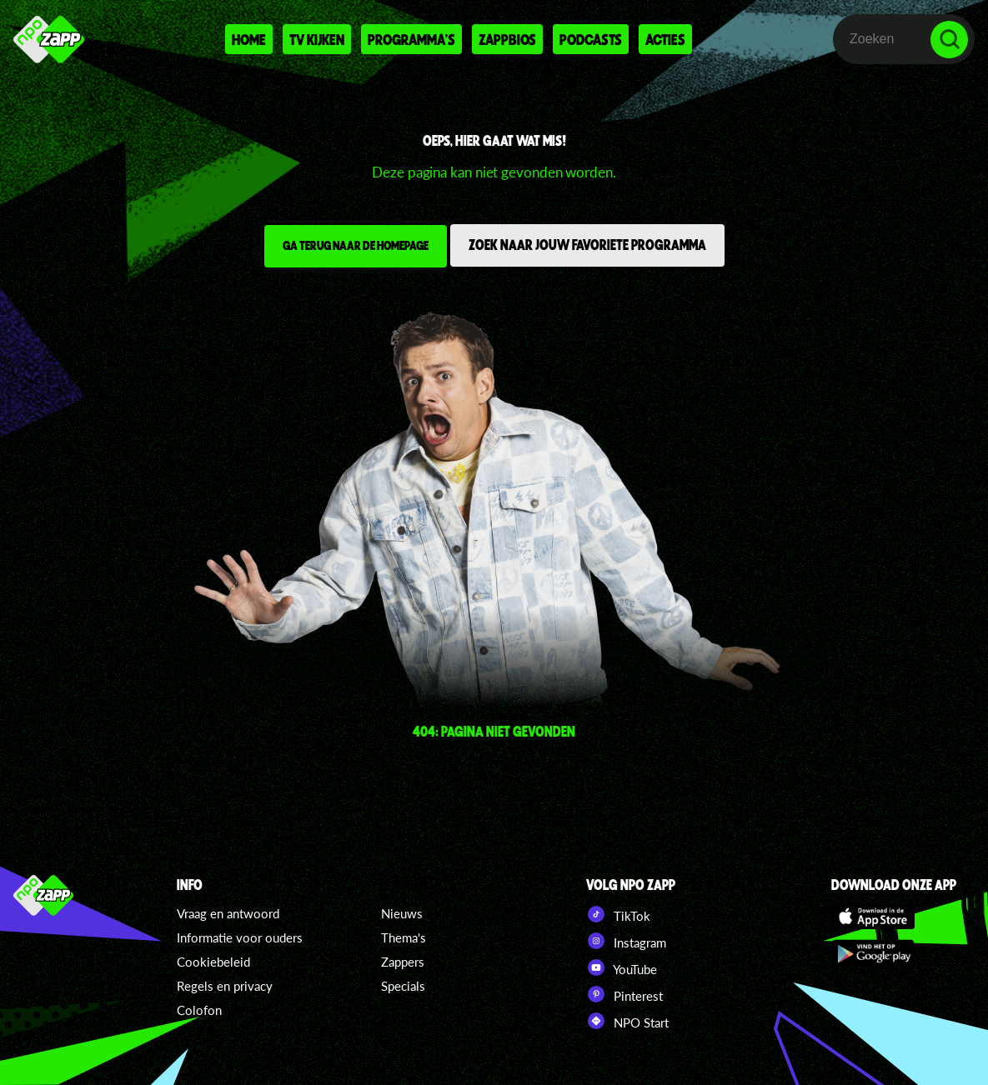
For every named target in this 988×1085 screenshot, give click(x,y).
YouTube (621, 968)
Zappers (402, 961)
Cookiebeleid (213, 961)
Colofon (199, 1010)
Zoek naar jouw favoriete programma (587, 244)
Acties (665, 39)
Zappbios (507, 39)
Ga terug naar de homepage (356, 245)
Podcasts (590, 39)
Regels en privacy (225, 985)
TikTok (618, 914)
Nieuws (402, 913)
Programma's (411, 39)
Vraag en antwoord (228, 913)
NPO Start (627, 1021)
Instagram (626, 941)
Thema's (403, 937)
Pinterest (624, 994)
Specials (403, 985)
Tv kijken (316, 39)
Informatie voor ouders (240, 937)
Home (249, 39)
